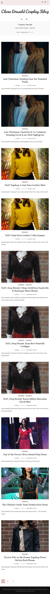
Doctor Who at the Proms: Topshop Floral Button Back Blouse (25, 559)
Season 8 (21, 285)
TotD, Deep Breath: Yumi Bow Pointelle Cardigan (25, 345)
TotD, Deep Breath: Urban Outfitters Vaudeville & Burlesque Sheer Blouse (25, 289)
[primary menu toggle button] (22, 19)
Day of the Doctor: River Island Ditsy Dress (25, 454)
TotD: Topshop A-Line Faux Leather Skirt (25, 185)
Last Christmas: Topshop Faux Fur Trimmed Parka (25, 81)
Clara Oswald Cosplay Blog (25, 11)
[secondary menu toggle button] (1, 3)
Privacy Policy (31, 591)
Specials (25, 76)
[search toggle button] (26, 19)
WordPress (24, 591)
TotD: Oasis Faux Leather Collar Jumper (25, 235)
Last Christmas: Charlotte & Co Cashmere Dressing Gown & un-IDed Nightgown (25, 134)
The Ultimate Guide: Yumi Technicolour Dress (25, 504)
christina (18, 85)
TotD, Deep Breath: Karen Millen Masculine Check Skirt (25, 400)
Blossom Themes (43, 589)
